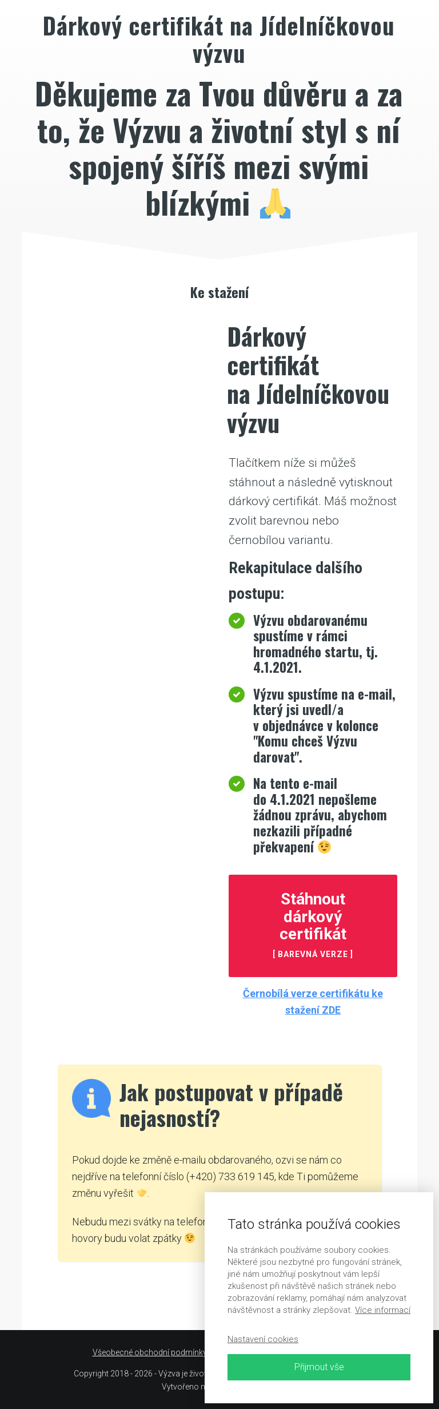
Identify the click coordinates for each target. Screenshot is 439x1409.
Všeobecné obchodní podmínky (150, 1352)
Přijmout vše (319, 1367)
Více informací (382, 1310)
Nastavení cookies (263, 1339)
